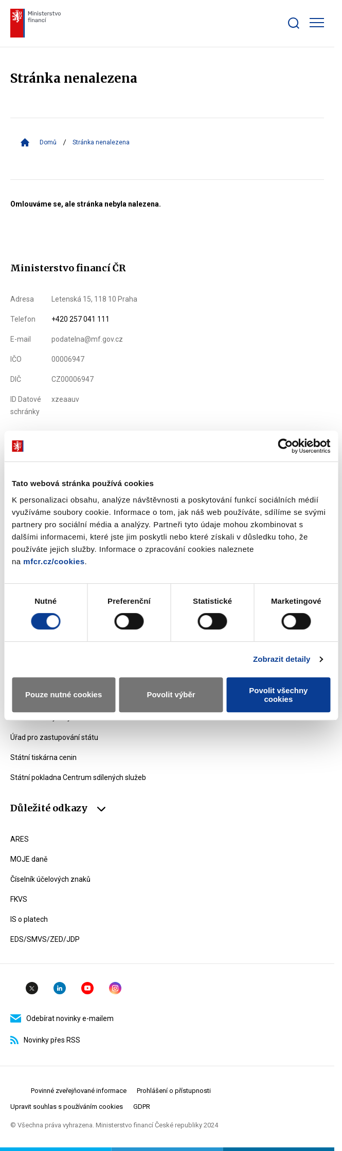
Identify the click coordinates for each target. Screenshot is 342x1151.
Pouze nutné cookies (63, 694)
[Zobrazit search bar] (293, 23)
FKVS (18, 899)
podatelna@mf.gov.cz (87, 339)
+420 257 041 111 (80, 319)
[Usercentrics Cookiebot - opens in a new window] (285, 446)
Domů (48, 142)
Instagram (115, 988)
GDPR (141, 1106)
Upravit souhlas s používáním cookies (66, 1106)
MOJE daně (28, 859)
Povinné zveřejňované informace (79, 1090)
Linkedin (59, 988)
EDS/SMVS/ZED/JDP (45, 939)
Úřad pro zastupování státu (54, 737)
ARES (19, 839)
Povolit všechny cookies (278, 694)
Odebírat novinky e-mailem (62, 1018)
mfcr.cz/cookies (53, 561)
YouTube (87, 988)
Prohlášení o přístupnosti (174, 1090)
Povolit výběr (171, 694)
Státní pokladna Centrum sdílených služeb (78, 777)
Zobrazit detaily (282, 659)
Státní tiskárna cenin (43, 757)
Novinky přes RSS (45, 1040)
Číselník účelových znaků (50, 879)
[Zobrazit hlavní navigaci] (317, 22)
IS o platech (29, 919)
